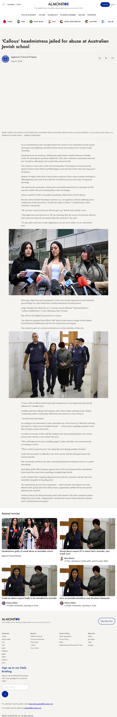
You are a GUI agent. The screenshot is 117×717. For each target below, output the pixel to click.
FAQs (61, 642)
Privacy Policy (64, 639)
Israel (3, 648)
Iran (3, 642)
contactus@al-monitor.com (32, 708)
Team (90, 642)
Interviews (92, 15)
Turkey (4, 636)
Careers (90, 645)
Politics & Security (28, 15)
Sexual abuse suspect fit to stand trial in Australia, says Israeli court (85, 552)
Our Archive (35, 648)
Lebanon (4, 660)
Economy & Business (68, 15)
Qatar (4, 657)
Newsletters (11, 4)
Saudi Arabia (6, 639)
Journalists (91, 639)
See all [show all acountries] (110, 21)
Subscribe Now (107, 621)
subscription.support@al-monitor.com (41, 704)
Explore (81, 15)
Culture (42, 15)
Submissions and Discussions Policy (70, 645)
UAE (3, 645)
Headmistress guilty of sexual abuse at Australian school (27, 551)
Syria (3, 663)
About (90, 636)
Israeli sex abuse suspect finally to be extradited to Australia (29, 598)
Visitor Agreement (65, 636)
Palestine (5, 651)
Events (19, 4)
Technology (53, 15)
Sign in (113, 4)
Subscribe (105, 4)
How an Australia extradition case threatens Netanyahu (85, 598)
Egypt (3, 654)
